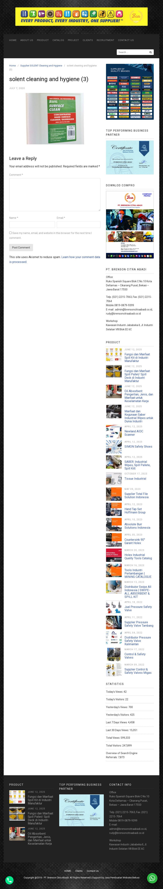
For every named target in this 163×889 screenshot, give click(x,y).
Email (61, 217)
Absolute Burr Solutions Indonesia (137, 526)
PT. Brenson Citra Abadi (56, 877)
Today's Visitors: (115, 699)
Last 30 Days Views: (118, 730)
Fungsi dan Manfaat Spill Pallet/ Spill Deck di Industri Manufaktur (137, 376)
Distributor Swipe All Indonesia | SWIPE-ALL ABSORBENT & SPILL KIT (138, 592)
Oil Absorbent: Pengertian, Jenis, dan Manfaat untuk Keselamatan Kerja (139, 396)
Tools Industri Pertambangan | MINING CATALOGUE (138, 573)
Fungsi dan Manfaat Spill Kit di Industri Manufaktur (137, 358)
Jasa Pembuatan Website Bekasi (122, 877)
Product (43, 40)
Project (73, 40)
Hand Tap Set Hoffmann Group (135, 510)
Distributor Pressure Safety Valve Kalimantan (138, 641)
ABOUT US (26, 40)
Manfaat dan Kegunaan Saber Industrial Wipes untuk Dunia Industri (139, 416)
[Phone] (9, 880)
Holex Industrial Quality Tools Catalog (138, 556)
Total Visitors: (114, 745)
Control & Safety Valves (135, 655)
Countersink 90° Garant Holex (135, 541)
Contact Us (126, 40)
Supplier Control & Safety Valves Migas (138, 671)
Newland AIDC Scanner (134, 433)
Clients (88, 40)
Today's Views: (115, 691)
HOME (13, 40)
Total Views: (113, 737)
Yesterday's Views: (117, 707)
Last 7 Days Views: (117, 722)
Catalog (58, 40)
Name (13, 217)
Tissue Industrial (135, 478)
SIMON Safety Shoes (138, 446)
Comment (16, 174)
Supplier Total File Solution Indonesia (137, 495)
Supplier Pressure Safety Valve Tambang (139, 624)
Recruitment (105, 40)
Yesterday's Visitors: (118, 714)
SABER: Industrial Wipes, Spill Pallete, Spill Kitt (137, 465)
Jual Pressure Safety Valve (138, 608)
